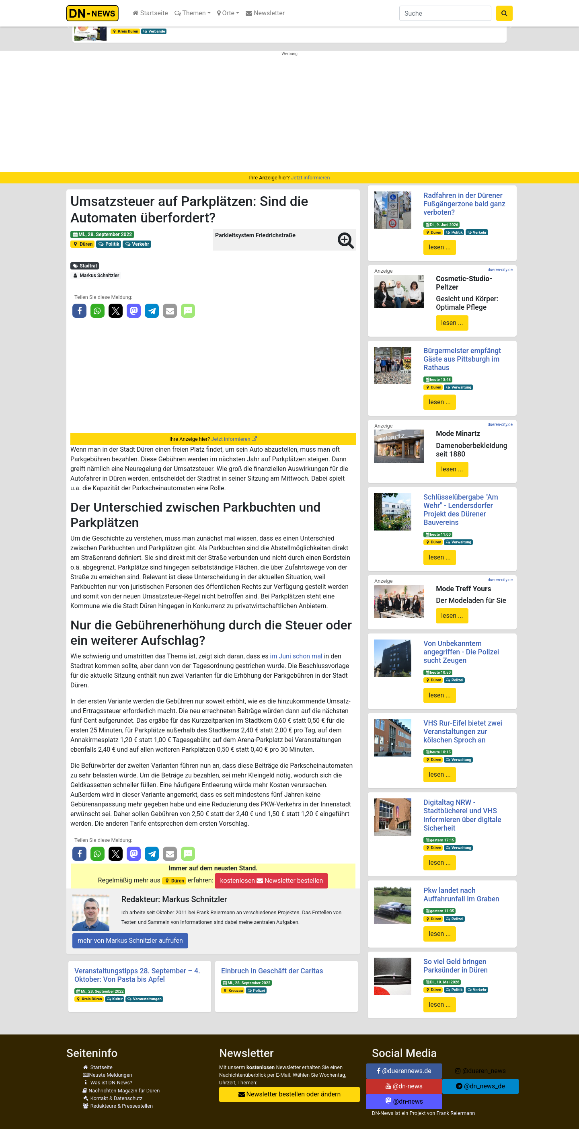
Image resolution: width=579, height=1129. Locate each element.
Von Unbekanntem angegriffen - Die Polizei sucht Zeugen (461, 652)
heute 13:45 (438, 379)
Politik (108, 244)
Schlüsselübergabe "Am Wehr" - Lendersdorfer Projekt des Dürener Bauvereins (460, 509)
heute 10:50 (438, 672)
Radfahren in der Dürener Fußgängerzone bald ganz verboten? (464, 203)
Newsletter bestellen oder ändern (289, 1094)
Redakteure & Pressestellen (117, 1106)
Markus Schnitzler (95, 275)
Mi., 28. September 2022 (102, 234)
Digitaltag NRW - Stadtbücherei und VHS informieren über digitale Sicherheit (462, 815)
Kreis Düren (125, 31)
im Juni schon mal (296, 656)
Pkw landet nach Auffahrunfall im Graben (461, 894)
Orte (226, 13)
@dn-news (404, 1086)
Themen (190, 13)
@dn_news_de (480, 1086)
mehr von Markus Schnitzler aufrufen (130, 940)
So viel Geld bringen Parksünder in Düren (455, 966)
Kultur (115, 999)
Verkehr (137, 244)
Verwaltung (458, 387)
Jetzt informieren (310, 178)
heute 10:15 (438, 752)
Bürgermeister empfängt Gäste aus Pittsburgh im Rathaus (462, 359)
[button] (68, 26)
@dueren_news (480, 1071)
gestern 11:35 (439, 911)
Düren (82, 244)
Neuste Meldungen (107, 1075)
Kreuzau (233, 990)
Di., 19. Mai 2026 (442, 982)
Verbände (154, 31)
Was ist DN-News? (107, 1083)
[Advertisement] (289, 115)
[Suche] (445, 13)
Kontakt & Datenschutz (112, 1098)
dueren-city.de (500, 269)
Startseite (150, 13)
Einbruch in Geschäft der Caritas (272, 971)
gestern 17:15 (439, 840)
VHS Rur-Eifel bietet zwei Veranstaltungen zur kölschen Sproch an (462, 731)
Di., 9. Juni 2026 (441, 224)
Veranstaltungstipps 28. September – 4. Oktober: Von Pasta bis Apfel (137, 975)
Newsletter (265, 13)
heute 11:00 (438, 534)
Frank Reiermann (456, 1113)
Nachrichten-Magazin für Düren (121, 1091)
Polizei (256, 990)
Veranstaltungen (144, 999)
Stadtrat (84, 266)
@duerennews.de (404, 1071)
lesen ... (440, 247)
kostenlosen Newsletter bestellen (271, 880)
